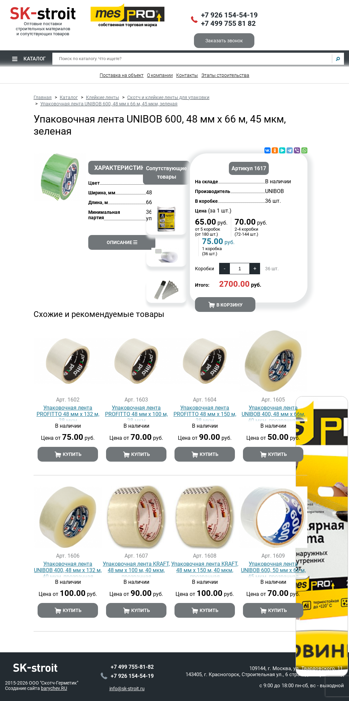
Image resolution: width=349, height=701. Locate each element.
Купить (68, 454)
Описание (122, 242)
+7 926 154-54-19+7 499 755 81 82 (229, 19)
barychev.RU (54, 687)
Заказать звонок (224, 40)
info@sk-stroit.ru (127, 688)
